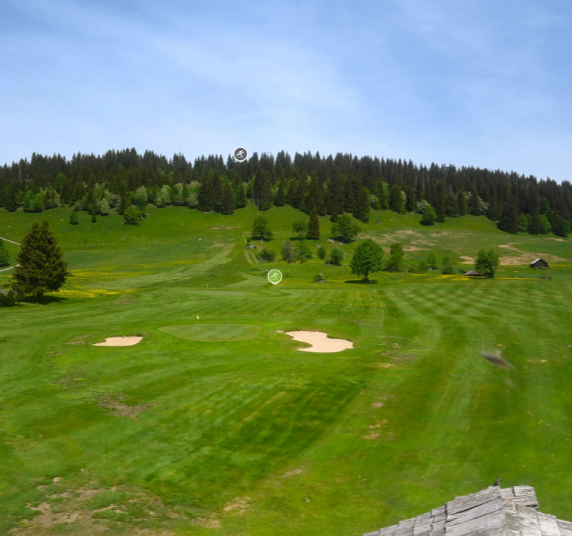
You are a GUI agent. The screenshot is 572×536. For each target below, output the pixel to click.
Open (22, 448)
